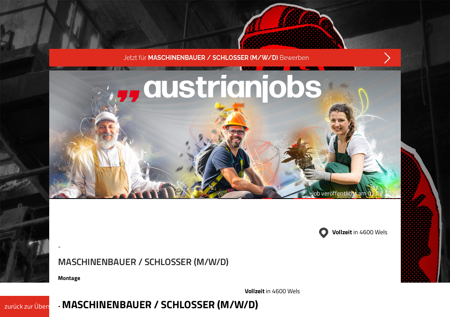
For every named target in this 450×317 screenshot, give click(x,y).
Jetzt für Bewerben (216, 57)
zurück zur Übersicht (32, 306)
